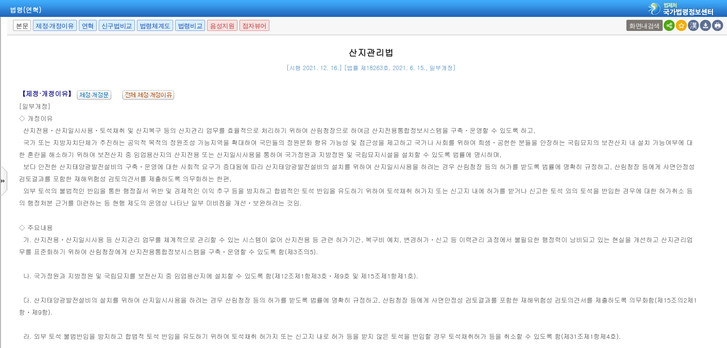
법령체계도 (155, 25)
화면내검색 (644, 25)
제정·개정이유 (55, 25)
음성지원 (222, 25)
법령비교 (190, 25)
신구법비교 (117, 25)
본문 (22, 25)
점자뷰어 (254, 25)
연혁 (88, 25)
